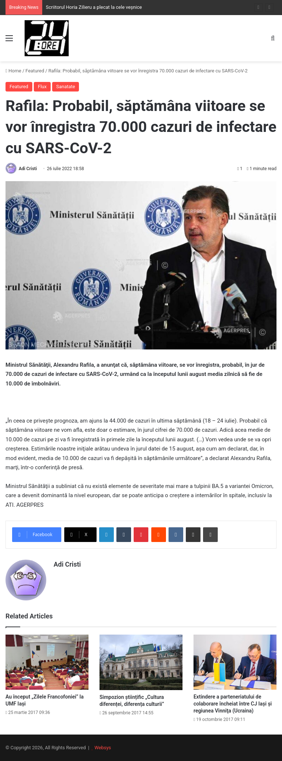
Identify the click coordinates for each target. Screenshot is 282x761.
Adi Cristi (28, 168)
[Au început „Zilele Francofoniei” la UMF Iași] (47, 662)
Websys (102, 747)
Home (13, 70)
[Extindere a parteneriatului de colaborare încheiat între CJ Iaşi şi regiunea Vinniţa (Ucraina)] (235, 662)
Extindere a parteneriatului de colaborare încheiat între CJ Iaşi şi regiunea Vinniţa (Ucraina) (233, 704)
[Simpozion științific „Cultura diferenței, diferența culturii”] (141, 662)
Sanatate (65, 86)
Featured (34, 70)
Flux (42, 86)
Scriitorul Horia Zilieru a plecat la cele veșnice (94, 7)
